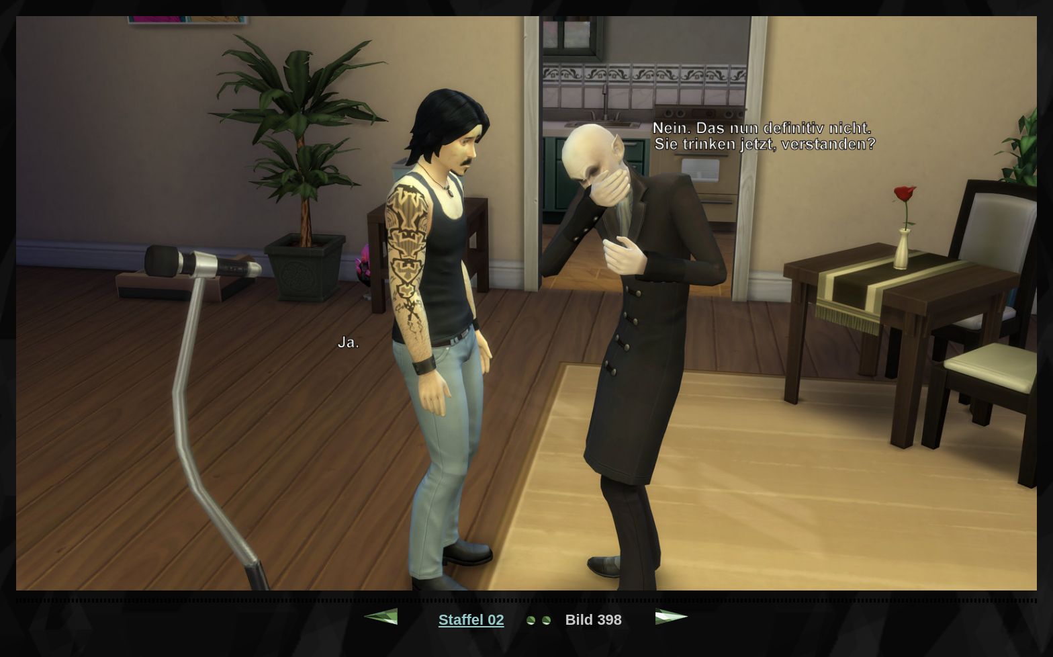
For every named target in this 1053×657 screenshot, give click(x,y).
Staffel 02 (471, 619)
